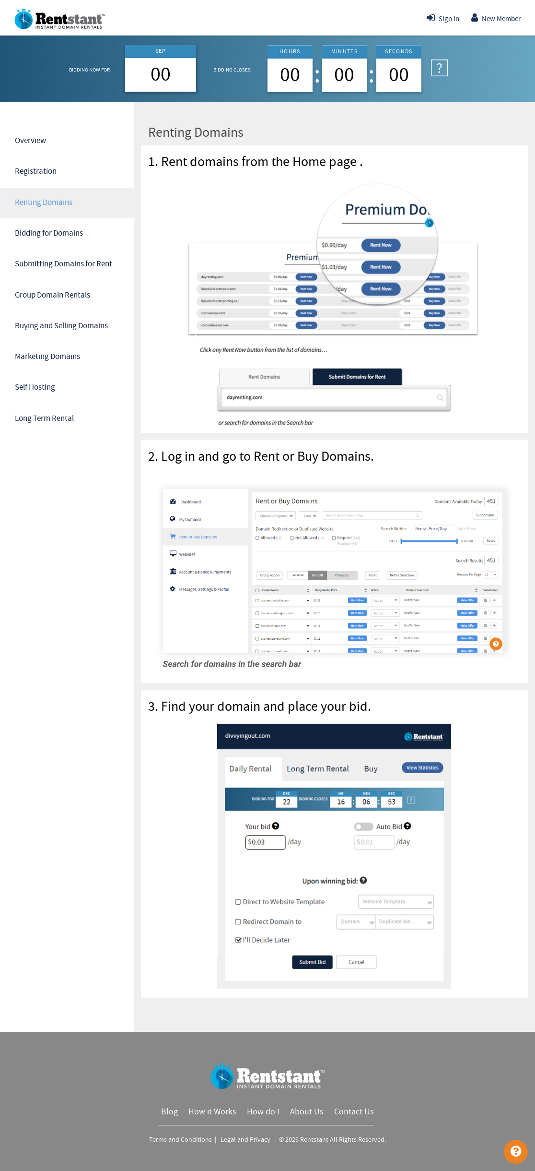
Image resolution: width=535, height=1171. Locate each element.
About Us (307, 1112)
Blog (169, 1112)
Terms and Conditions (181, 1139)
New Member (496, 17)
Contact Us (354, 1112)
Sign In (443, 17)
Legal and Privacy (246, 1139)
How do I (263, 1112)
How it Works (212, 1112)
